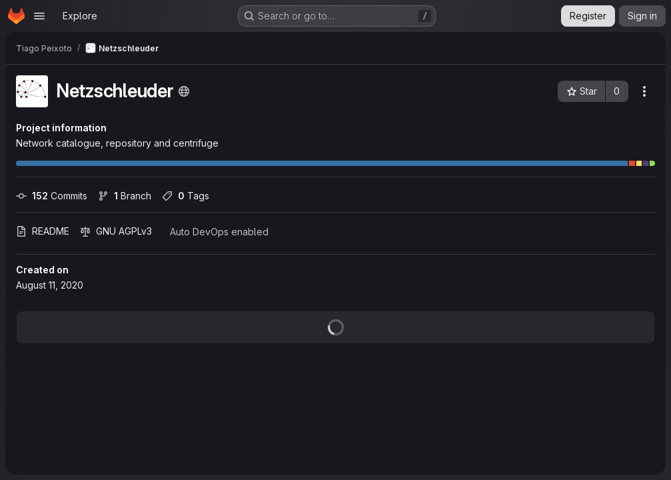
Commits (51, 195)
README (42, 231)
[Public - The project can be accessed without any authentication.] (184, 91)
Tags (185, 195)
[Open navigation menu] (39, 16)
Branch (124, 195)
